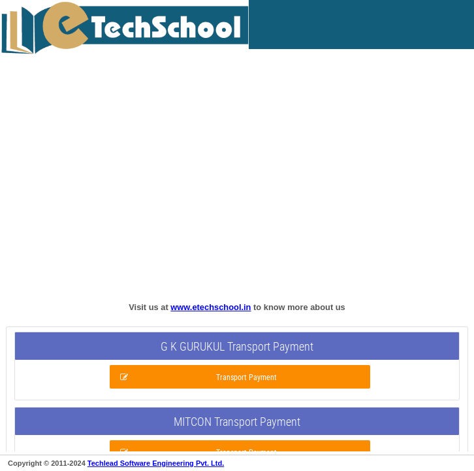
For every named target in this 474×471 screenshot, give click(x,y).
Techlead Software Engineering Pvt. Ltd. (155, 463)
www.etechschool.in (210, 307)
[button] (240, 377)
